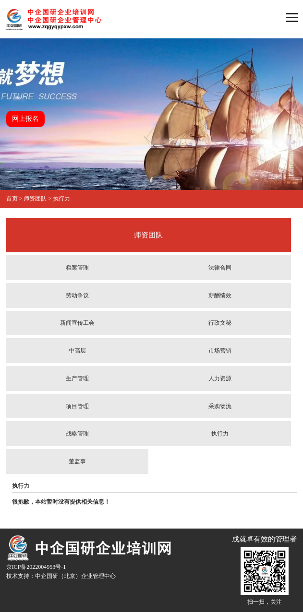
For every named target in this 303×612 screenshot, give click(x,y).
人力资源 (219, 378)
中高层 (77, 350)
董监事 (77, 461)
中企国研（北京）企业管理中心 (75, 576)
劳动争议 (77, 295)
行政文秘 (219, 322)
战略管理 (77, 433)
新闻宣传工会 (77, 322)
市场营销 (219, 350)
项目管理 (77, 406)
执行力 (61, 198)
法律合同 (219, 267)
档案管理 (77, 267)
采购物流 (219, 406)
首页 (12, 198)
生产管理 (77, 378)
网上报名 (25, 118)
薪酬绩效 (219, 295)
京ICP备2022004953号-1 (36, 567)
